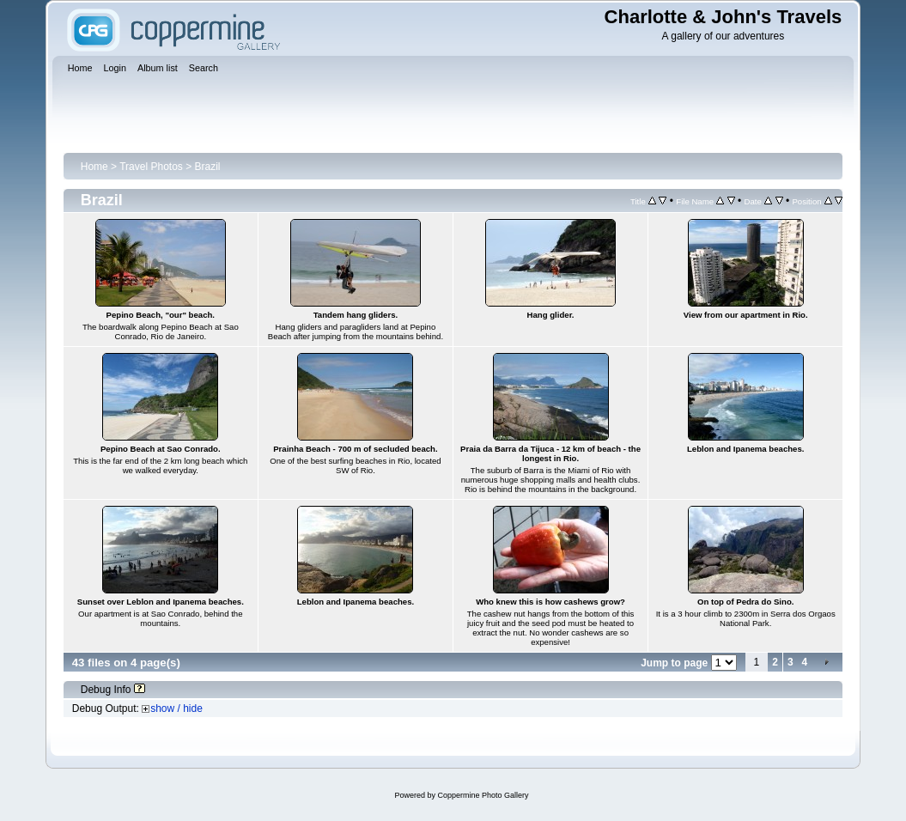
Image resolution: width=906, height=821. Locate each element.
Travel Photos (151, 167)
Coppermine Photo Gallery (482, 795)
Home (94, 167)
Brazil (208, 167)
